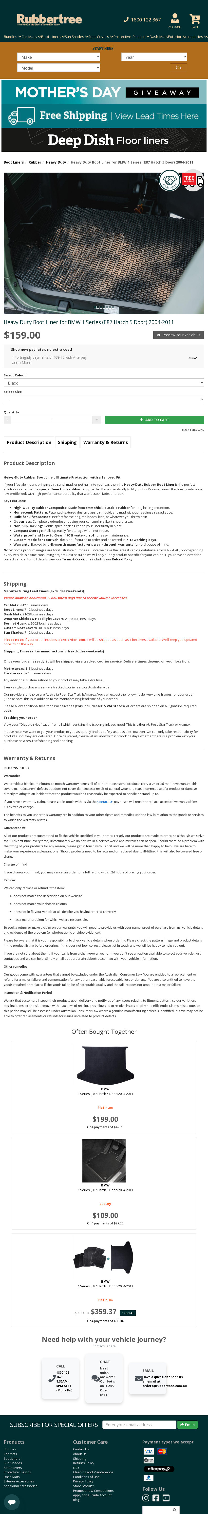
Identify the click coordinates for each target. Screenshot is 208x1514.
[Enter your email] (139, 1425)
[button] (140, 19)
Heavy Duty (56, 162)
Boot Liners (14, 162)
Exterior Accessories (19, 1481)
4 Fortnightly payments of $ (106, 360)
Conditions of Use (86, 1477)
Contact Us (105, 801)
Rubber (35, 162)
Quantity (11, 412)
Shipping (67, 442)
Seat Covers (13, 1467)
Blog (76, 1499)
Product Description (29, 442)
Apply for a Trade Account (92, 1495)
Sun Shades (13, 1463)
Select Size (13, 391)
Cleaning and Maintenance (93, 1472)
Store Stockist (83, 1486)
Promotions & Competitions (93, 1490)
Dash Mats (159, 36)
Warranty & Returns (105, 442)
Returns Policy (83, 1463)
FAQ (76, 1467)
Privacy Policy (83, 1481)
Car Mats (10, 1454)
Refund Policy (122, 559)
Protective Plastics (17, 1472)
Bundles (10, 1449)
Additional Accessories (21, 1486)
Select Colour (15, 375)
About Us (80, 1454)
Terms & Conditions (76, 559)
